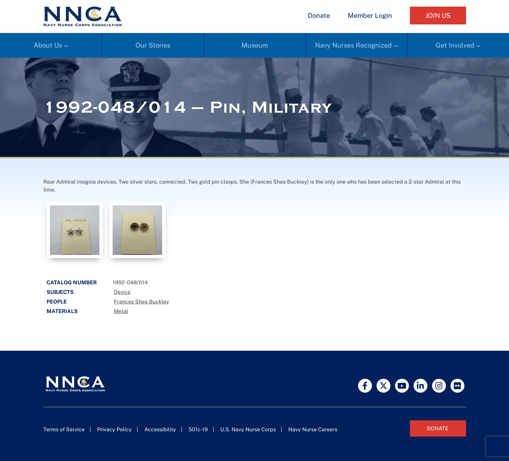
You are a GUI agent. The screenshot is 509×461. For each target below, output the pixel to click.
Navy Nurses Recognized (353, 45)
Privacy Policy (114, 429)
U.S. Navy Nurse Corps (248, 429)
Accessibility (160, 429)
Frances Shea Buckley (141, 302)
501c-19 (198, 429)
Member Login (370, 15)
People (57, 302)
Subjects (60, 292)
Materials (62, 311)
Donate (319, 15)
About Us (48, 45)
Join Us (438, 15)
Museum (254, 45)
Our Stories (152, 45)
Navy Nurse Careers (312, 429)
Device (122, 292)
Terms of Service (64, 429)
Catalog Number (72, 282)
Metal (121, 311)
